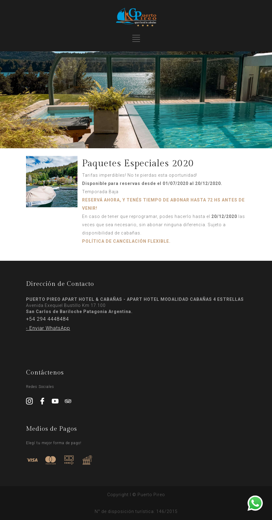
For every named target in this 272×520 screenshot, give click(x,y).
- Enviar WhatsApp (48, 328)
